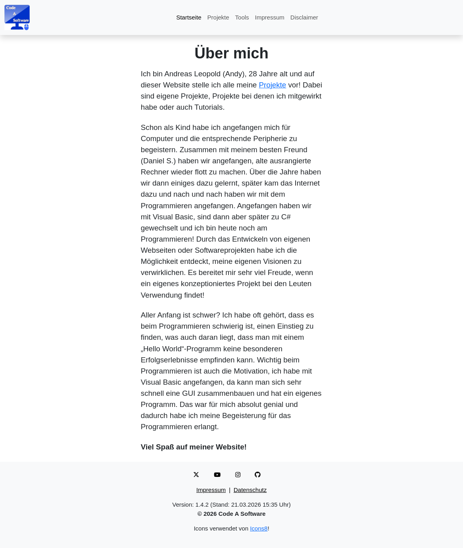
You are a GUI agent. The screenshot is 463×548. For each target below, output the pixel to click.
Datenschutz (250, 489)
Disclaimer (304, 17)
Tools (242, 17)
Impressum (269, 17)
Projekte (218, 17)
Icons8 (258, 528)
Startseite (188, 17)
